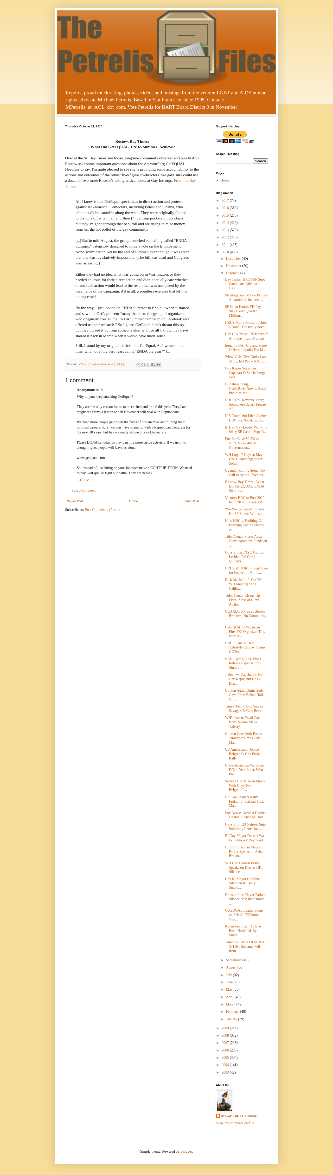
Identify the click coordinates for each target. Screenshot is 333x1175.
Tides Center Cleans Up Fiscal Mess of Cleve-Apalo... (243, 600)
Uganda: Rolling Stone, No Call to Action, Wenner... (245, 473)
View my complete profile (235, 1123)
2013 (226, 230)
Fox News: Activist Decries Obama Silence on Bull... (245, 815)
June (229, 982)
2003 (226, 1072)
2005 (226, 1058)
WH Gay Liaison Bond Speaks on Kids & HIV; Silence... (244, 867)
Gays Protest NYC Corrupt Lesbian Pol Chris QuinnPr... (244, 556)
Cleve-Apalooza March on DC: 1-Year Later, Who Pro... (244, 769)
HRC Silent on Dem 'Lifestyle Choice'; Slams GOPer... (245, 647)
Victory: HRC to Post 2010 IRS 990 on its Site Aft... (245, 500)
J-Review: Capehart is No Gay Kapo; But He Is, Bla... (243, 679)
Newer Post (74, 501)
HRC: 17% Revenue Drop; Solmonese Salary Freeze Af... (245, 404)
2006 (226, 1050)
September (234, 960)
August (231, 967)
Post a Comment (84, 490)
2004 (226, 1065)
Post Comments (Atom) (102, 510)
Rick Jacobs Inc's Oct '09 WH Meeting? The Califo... (243, 584)
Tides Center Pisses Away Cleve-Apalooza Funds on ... (246, 541)
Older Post (191, 501)
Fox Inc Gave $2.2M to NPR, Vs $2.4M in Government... (242, 443)
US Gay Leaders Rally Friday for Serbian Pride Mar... (244, 801)
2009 (226, 1028)
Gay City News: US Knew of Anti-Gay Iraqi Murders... (246, 336)
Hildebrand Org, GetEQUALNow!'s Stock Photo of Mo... (245, 388)
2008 (226, 1035)
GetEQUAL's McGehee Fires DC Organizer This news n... (245, 631)
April (230, 997)
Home (133, 501)
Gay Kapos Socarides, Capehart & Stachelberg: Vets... (245, 372)
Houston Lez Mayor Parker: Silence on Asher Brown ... (245, 899)
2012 (226, 237)
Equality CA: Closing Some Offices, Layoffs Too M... (246, 347)
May (229, 989)
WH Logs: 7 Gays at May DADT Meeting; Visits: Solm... (244, 459)
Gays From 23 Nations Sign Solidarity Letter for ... (246, 826)
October (232, 273)
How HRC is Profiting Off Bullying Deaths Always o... (245, 525)
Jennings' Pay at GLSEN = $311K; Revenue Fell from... (244, 946)
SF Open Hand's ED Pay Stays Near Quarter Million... (243, 311)
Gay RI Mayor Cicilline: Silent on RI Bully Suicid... (243, 883)
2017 (226, 201)
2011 (226, 245)
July (229, 975)
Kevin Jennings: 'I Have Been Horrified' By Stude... (243, 930)
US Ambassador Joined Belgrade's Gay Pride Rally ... (242, 754)
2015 (226, 215)
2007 (226, 1043)
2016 (226, 208)
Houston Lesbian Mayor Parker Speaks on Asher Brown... (244, 851)
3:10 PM (83, 480)
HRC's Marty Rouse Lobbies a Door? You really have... (246, 325)
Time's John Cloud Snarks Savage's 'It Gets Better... (245, 708)
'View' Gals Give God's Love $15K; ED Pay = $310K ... (246, 359)
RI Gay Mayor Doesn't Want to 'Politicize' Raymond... (246, 838)
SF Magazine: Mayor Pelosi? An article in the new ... (246, 297)
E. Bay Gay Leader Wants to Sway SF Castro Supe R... (246, 429)
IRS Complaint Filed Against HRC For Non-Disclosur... (246, 418)
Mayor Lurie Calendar (239, 1116)
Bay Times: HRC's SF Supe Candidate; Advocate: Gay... (245, 283)
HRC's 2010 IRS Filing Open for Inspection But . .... (246, 570)
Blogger (186, 1151)
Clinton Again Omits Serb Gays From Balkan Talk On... (244, 695)
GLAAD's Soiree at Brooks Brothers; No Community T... (245, 615)
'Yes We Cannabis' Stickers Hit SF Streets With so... (244, 511)
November (234, 266)
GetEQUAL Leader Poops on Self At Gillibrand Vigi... (244, 914)
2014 (226, 223)
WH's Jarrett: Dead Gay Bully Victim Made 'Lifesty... (242, 722)
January (232, 1019)
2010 (226, 252)
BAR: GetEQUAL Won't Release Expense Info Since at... (243, 663)
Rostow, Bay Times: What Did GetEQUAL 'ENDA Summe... (244, 486)
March (231, 1004)
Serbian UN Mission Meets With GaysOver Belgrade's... (245, 785)
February (233, 1012)
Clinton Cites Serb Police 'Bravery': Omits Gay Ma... (243, 738)
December (234, 259)
